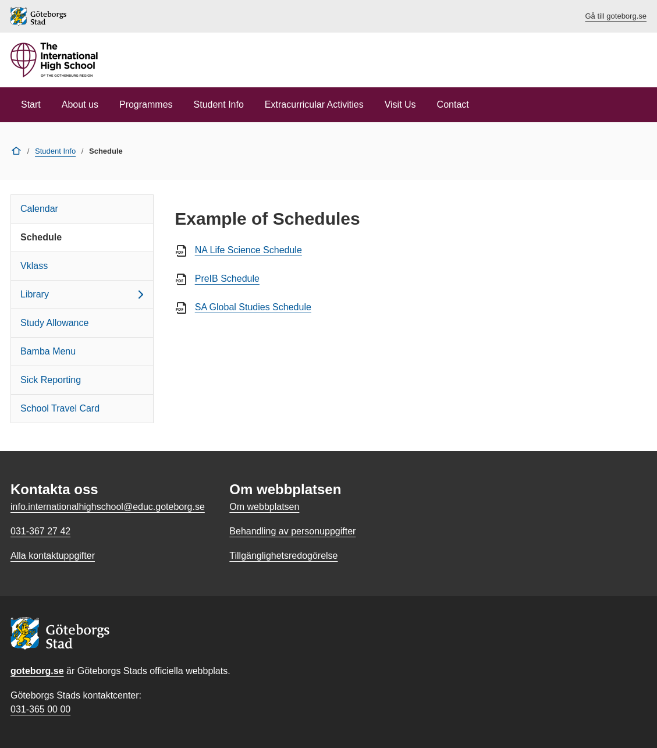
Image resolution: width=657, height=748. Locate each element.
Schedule (41, 237)
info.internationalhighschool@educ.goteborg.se (107, 507)
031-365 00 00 (40, 709)
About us (80, 104)
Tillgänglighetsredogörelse (283, 556)
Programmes (146, 104)
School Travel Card (60, 408)
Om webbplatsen (264, 507)
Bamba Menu (48, 351)
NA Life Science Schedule (248, 250)
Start (31, 104)
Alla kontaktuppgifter (52, 556)
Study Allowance (54, 323)
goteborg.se (37, 671)
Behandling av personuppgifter (292, 531)
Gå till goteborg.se (616, 16)
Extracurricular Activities (314, 104)
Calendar (39, 209)
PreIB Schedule (227, 278)
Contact (453, 104)
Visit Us (400, 104)
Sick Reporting (50, 380)
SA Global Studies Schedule (253, 307)
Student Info (219, 104)
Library (84, 295)
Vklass (34, 266)
